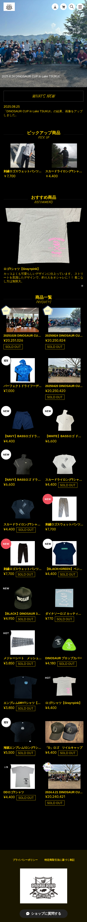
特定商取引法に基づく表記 (59, 859)
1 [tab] (82, 286)
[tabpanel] (44, 247)
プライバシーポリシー (25, 859)
